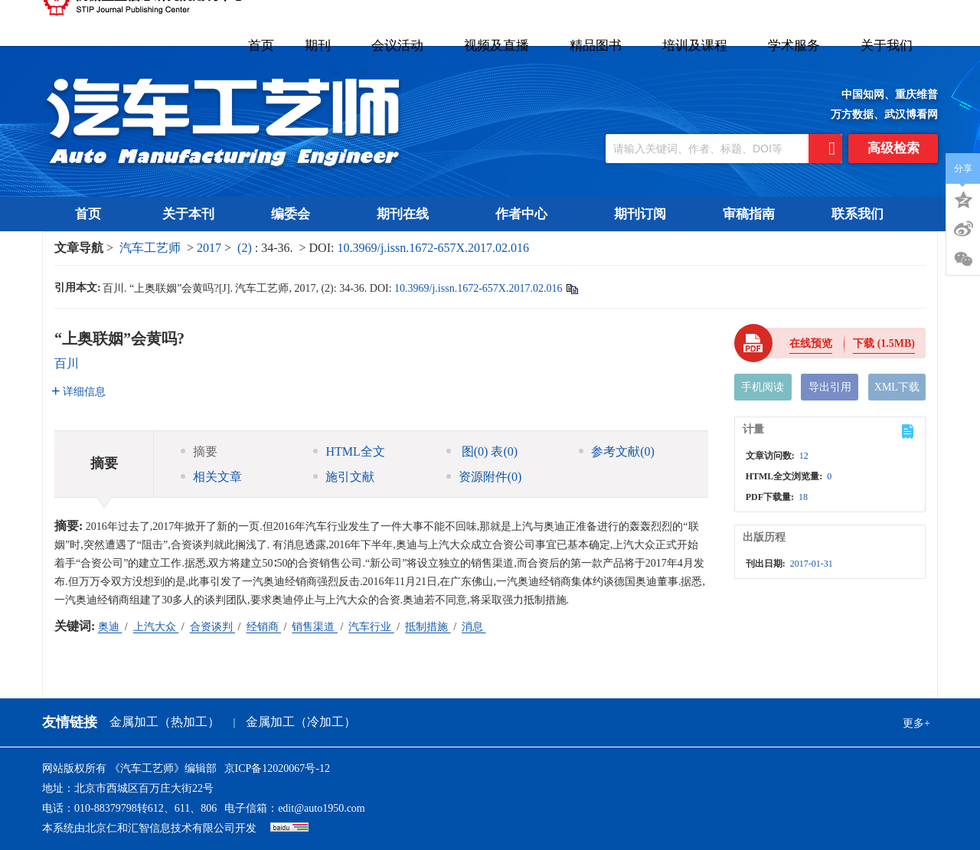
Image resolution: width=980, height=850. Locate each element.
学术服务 (799, 45)
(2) (246, 247)
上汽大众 (156, 627)
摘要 (199, 451)
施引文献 (343, 476)
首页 (261, 45)
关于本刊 (188, 214)
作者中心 (526, 214)
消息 (474, 627)
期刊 (323, 45)
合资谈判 (213, 627)
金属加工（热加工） (164, 721)
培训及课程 (699, 45)
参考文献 (617, 451)
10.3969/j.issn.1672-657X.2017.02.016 (433, 247)
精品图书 (601, 45)
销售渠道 (315, 627)
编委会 (295, 214)
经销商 (264, 627)
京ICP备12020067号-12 (277, 768)
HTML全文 (348, 451)
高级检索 (893, 148)
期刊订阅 (640, 214)
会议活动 (402, 45)
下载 (884, 343)
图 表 (482, 451)
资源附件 (484, 476)
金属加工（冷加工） (301, 721)
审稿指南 (749, 214)
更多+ (916, 723)
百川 (66, 363)
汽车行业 (371, 627)
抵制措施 (428, 627)
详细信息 (78, 391)
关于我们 (892, 45)
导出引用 (829, 387)
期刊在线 (408, 214)
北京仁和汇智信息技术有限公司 (160, 828)
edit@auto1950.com (321, 808)
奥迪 (110, 627)
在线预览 (810, 343)
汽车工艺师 (150, 247)
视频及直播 (501, 45)
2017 (209, 247)
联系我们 (857, 214)
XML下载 (897, 387)
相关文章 (211, 476)
